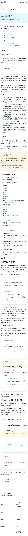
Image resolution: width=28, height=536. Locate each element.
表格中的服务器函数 (9, 43)
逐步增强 (5, 320)
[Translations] (23, 2)
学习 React (4, 502)
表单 (26, 269)
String (5, 207)
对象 (6, 222)
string (5, 188)
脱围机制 (3, 514)
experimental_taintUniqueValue (13, 165)
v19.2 (8, 2)
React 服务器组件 (15, 19)
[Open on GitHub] (26, 2)
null (5, 198)
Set (5, 213)
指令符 (7, 6)
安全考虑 (6, 36)
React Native (18, 524)
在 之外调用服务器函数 (12, 45)
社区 (2, 519)
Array (5, 209)
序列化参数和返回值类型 (18, 108)
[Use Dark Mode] (20, 2)
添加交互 (3, 510)
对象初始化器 (14, 222)
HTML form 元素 (14, 267)
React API (18, 504)
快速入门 (3, 504)
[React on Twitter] (18, 532)
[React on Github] (22, 532)
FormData (5, 220)
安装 (2, 506)
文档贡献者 (3, 526)
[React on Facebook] (16, 532)
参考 (4, 31)
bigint (5, 192)
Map (5, 211)
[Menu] (1, 2)
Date (4, 218)
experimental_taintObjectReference (10, 167)
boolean (6, 194)
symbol (6, 200)
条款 (16, 528)
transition (7, 122)
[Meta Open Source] (14, 493)
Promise (5, 228)
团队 (2, 524)
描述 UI (2, 508)
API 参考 (3, 6)
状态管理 (3, 512)
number (6, 190)
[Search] (16, 2)
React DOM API (19, 506)
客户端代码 (8, 110)
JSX (11, 233)
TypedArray (7, 215)
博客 (16, 522)
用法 (4, 40)
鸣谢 (2, 528)
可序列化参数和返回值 (9, 38)
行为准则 (3, 522)
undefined (7, 196)
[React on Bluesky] (20, 532)
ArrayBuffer (15, 215)
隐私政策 (17, 526)
